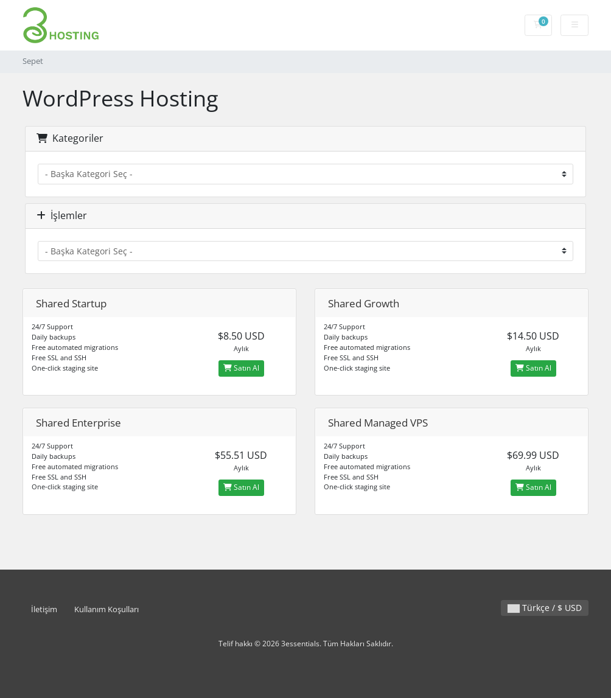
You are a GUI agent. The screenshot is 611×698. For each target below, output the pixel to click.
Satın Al (241, 368)
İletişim (44, 609)
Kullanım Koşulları (106, 609)
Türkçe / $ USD (545, 607)
